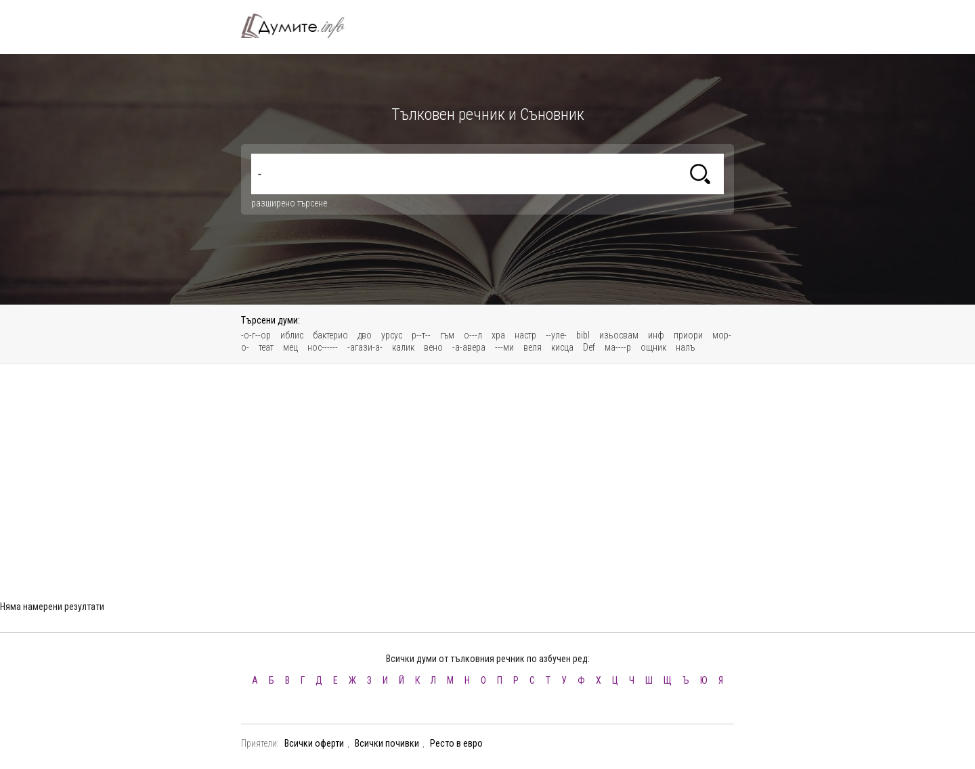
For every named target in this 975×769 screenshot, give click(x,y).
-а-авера (468, 347)
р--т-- (421, 335)
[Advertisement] (487, 472)
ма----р (618, 347)
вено (433, 347)
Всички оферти (314, 743)
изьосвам (618, 335)
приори (688, 335)
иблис (291, 335)
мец (290, 347)
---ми (504, 347)
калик (403, 347)
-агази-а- (365, 347)
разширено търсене (289, 203)
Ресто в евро (456, 743)
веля (532, 347)
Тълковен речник (300, 26)
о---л (473, 335)
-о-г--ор (256, 335)
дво (365, 335)
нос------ (322, 347)
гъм (447, 335)
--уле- (556, 335)
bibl (583, 335)
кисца (562, 347)
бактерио (330, 335)
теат (266, 347)
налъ (685, 347)
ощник (653, 347)
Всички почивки (387, 743)
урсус (391, 335)
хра (498, 335)
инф (656, 335)
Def (589, 347)
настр (525, 335)
